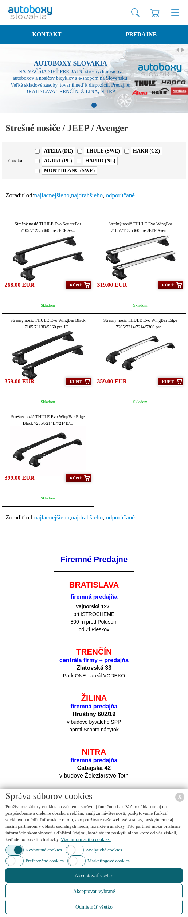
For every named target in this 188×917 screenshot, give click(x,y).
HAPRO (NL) (100, 160)
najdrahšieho (87, 195)
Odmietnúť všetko (94, 907)
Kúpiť (76, 285)
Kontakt (47, 34)
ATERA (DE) (58, 151)
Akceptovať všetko (94, 875)
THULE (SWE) (103, 151)
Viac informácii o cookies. (86, 839)
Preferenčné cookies (45, 860)
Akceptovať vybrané (94, 891)
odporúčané (120, 195)
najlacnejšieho (52, 195)
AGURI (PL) (58, 160)
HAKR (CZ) (146, 151)
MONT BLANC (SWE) (69, 170)
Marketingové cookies (108, 860)
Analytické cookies (104, 850)
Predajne (141, 34)
